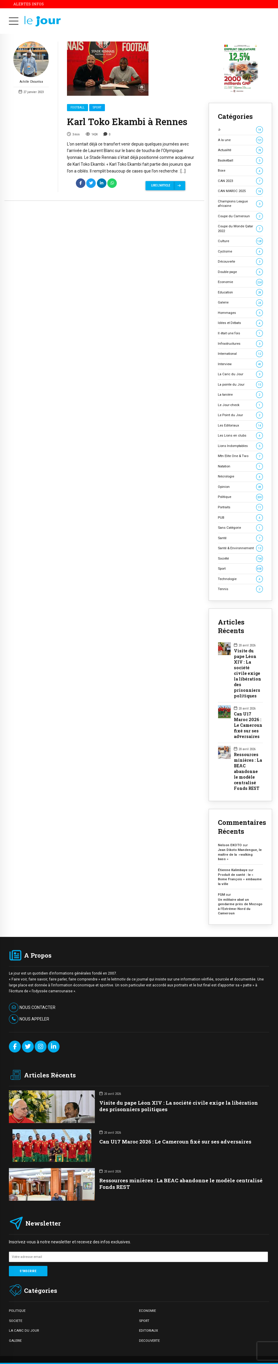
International (240, 354)
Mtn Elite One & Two (240, 456)
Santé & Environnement (240, 548)
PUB (240, 517)
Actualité (240, 150)
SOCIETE (15, 1321)
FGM (221, 894)
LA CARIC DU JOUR (24, 1330)
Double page (240, 272)
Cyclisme (240, 251)
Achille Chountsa (31, 63)
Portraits (240, 507)
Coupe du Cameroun (240, 216)
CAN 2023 (240, 181)
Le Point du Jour (240, 415)
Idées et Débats (240, 323)
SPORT (144, 1321)
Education (240, 292)
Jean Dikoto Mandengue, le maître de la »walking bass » (240, 854)
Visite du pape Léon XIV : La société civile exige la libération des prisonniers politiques (247, 673)
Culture (240, 241)
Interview (240, 364)
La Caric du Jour (240, 374)
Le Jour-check (240, 405)
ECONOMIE (147, 1311)
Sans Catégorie (240, 528)
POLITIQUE (17, 1311)
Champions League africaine (240, 203)
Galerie (240, 302)
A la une (240, 140)
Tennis (240, 589)
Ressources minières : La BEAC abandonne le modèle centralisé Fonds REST (248, 771)
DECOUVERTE (149, 1341)
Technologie (240, 579)
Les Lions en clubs (240, 435)
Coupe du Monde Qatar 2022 (240, 228)
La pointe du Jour (240, 384)
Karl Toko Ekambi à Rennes (127, 122)
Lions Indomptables (240, 446)
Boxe (240, 170)
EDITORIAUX (148, 1330)
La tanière (240, 394)
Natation (240, 466)
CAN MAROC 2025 (240, 191)
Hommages (240, 313)
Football (77, 108)
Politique (240, 497)
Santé (240, 538)
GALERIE (15, 1341)
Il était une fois (240, 333)
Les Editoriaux (240, 425)
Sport (97, 108)
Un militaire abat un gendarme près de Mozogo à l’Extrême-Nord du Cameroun (240, 906)
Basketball (240, 160)
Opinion (240, 487)
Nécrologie (240, 476)
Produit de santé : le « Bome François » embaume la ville (240, 879)
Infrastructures (240, 343)
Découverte (240, 261)
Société (240, 558)
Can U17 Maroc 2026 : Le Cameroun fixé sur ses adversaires (248, 725)
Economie (240, 282)
